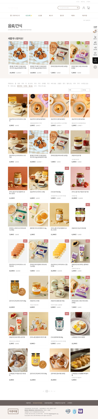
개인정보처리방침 (37, 403)
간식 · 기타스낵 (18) (40, 86)
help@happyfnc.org (53, 413)
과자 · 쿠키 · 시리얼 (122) (80, 83)
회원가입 (83, 1)
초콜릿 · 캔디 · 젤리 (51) (65, 83)
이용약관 (28, 403)
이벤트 (73, 15)
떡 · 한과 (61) (12, 86)
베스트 (51, 15)
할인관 (62, 15)
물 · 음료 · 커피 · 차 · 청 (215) (24, 83)
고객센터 (88, 1)
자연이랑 (84, 15)
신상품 (40, 15)
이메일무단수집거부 (60, 403)
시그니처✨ (29, 15)
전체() (10, 83)
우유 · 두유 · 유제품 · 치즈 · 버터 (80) (45, 83)
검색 (78, 8)
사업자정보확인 (48, 403)
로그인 (77, 1)
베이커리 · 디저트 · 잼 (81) (25, 86)
